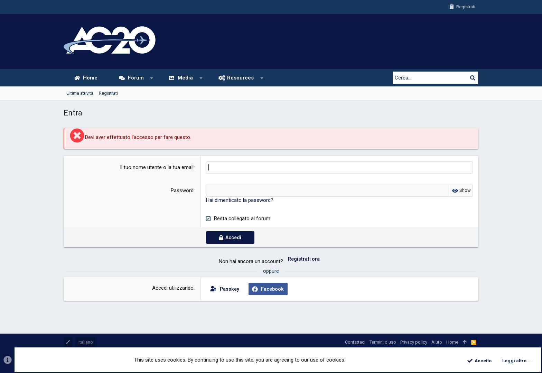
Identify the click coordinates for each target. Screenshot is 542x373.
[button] (151, 78)
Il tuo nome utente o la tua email (157, 167)
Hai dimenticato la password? (239, 200)
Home (452, 342)
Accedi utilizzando (173, 288)
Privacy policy (413, 342)
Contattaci (355, 342)
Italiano (85, 342)
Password (182, 190)
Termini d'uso (383, 342)
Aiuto (436, 342)
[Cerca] (435, 78)
